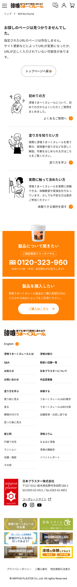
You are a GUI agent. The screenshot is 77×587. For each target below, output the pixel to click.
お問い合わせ (11, 379)
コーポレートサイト (36, 499)
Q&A (6, 362)
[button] (4, 5)
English (11, 344)
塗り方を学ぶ (11, 391)
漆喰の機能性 (47, 449)
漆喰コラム (46, 434)
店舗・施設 (10, 457)
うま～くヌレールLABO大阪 (55, 407)
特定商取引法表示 (60, 569)
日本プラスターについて (53, 371)
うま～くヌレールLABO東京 (55, 399)
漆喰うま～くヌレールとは (19, 354)
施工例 (7, 434)
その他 (7, 465)
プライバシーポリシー (19, 569)
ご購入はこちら (38, 309)
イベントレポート (50, 457)
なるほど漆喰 (47, 442)
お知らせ (9, 371)
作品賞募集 (46, 379)
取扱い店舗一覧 (48, 362)
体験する (45, 391)
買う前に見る (11, 399)
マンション (10, 449)
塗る (6, 407)
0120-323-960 (42, 262)
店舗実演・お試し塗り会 (53, 414)
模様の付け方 (11, 414)
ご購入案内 (41, 569)
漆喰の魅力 (46, 354)
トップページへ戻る (39, 71)
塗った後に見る (12, 422)
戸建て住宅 (10, 442)
